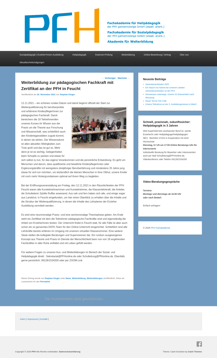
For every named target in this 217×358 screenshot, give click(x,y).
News (68, 278)
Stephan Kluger (67, 94)
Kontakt (43, 319)
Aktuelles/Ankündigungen (32, 62)
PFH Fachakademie (160, 228)
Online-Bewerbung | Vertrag (157, 54)
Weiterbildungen (95, 278)
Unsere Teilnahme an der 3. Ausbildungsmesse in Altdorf (171, 104)
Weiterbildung (128, 54)
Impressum (32, 319)
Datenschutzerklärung (69, 351)
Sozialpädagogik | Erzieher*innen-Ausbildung (42, 54)
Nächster (124, 78)
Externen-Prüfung (104, 54)
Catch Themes (195, 351)
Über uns (184, 54)
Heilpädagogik (79, 54)
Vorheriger (109, 78)
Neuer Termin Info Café (155, 101)
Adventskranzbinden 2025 (157, 84)
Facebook (199, 344)
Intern (23, 319)
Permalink (45, 281)
